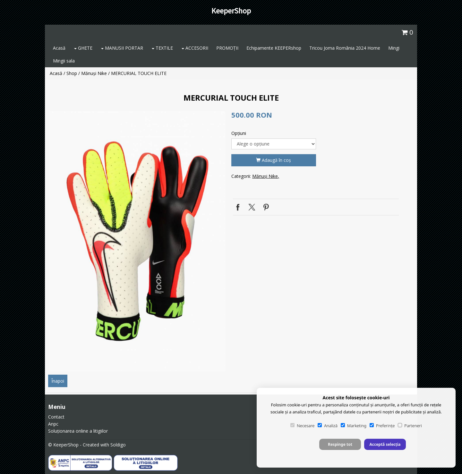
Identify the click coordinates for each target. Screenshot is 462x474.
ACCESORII (195, 48)
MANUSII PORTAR (122, 48)
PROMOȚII (227, 48)
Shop (71, 73)
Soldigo (118, 445)
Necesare (302, 425)
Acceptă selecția (384, 444)
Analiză (328, 425)
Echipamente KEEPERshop (273, 48)
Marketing (353, 425)
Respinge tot (340, 444)
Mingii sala (64, 61)
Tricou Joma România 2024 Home (344, 48)
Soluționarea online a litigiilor (78, 431)
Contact (56, 417)
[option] (137, 241)
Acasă (59, 48)
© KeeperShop (63, 445)
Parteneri (410, 425)
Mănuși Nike (94, 73)
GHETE (83, 48)
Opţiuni (238, 133)
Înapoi (57, 381)
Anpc (53, 424)
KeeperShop (231, 11)
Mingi (393, 48)
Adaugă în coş (273, 160)
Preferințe (382, 425)
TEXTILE (162, 48)
